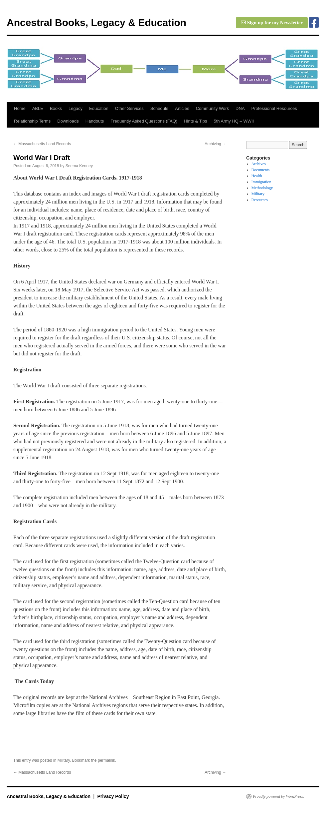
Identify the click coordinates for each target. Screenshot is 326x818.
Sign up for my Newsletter (272, 22)
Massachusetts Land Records (42, 144)
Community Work (212, 108)
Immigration (261, 182)
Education (98, 108)
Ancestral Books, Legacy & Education (96, 22)
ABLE (37, 108)
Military (64, 760)
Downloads (68, 121)
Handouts (94, 121)
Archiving (215, 144)
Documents (260, 170)
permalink (106, 760)
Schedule (159, 108)
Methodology (262, 188)
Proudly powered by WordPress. (278, 796)
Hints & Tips (195, 121)
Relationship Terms (32, 121)
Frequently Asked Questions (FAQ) (143, 121)
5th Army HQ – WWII (234, 121)
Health (256, 176)
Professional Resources (274, 108)
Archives (258, 164)
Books (56, 108)
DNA (240, 108)
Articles (182, 108)
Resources (259, 200)
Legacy (75, 108)
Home (20, 108)
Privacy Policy (113, 796)
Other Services (129, 108)
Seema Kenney (79, 166)
